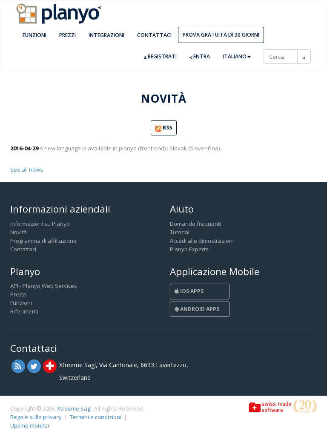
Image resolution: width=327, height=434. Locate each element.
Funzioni (34, 35)
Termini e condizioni (95, 417)
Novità (18, 232)
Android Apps (197, 309)
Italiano (237, 56)
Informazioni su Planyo (40, 223)
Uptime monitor (30, 425)
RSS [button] (163, 128)
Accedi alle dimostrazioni (202, 240)
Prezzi (67, 35)
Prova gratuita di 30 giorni (221, 34)
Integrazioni (106, 35)
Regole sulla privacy (36, 417)
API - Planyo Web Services (43, 286)
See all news (26, 169)
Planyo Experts (189, 249)
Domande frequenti (195, 223)
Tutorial (179, 232)
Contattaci (154, 35)
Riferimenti (24, 311)
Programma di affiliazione (43, 240)
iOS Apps (189, 291)
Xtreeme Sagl (74, 408)
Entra (199, 56)
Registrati (160, 56)
